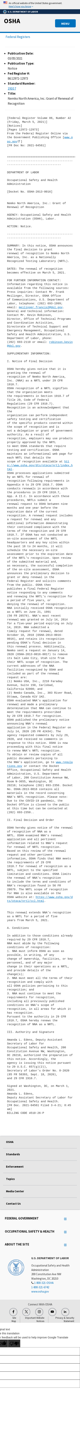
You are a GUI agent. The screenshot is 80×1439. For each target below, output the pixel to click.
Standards (13, 1154)
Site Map (14, 1319)
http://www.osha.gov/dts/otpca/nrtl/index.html (40, 465)
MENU (65, 23)
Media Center (15, 1191)
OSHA (12, 21)
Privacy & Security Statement (64, 1319)
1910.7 (12, 88)
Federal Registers (18, 37)
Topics (10, 1179)
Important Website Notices (34, 1319)
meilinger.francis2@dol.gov (40, 307)
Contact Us (13, 1203)
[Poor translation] (14, 1343)
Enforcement (15, 1166)
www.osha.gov (40, 1291)
